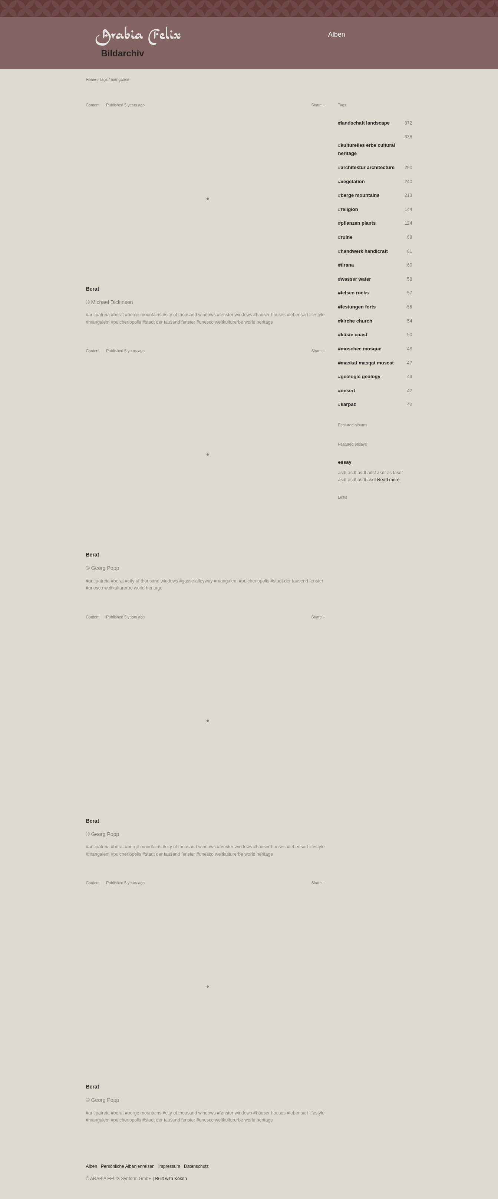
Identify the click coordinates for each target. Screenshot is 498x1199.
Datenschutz (196, 1166)
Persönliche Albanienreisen (128, 1166)
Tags (103, 79)
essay (345, 462)
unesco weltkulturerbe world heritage (236, 322)
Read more (388, 479)
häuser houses (271, 314)
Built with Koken (171, 1178)
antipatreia (98, 314)
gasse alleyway (197, 581)
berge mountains (144, 314)
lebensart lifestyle (307, 314)
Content (93, 105)
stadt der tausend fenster (170, 322)
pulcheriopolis (127, 322)
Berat (92, 289)
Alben (336, 34)
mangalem (120, 79)
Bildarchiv (122, 53)
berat (118, 314)
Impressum (169, 1166)
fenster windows (236, 314)
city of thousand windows (190, 314)
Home (91, 79)
